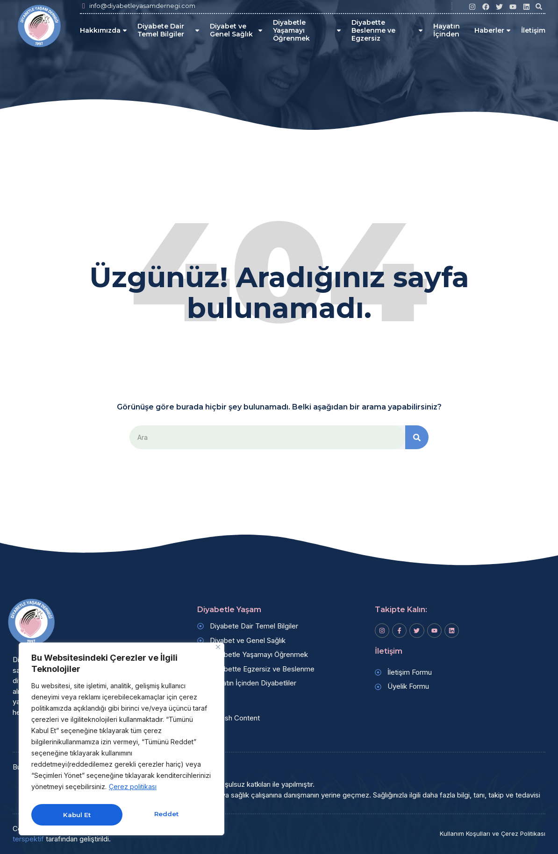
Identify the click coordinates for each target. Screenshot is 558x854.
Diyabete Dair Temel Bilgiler (168, 30)
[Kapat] (218, 651)
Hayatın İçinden (446, 30)
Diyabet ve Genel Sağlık (237, 30)
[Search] (417, 437)
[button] (538, 6)
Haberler (493, 30)
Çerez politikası (133, 790)
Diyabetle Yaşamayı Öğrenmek (307, 30)
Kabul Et (166, 814)
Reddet (74, 814)
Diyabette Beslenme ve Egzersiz (387, 30)
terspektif (28, 839)
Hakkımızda (104, 30)
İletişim (533, 30)
